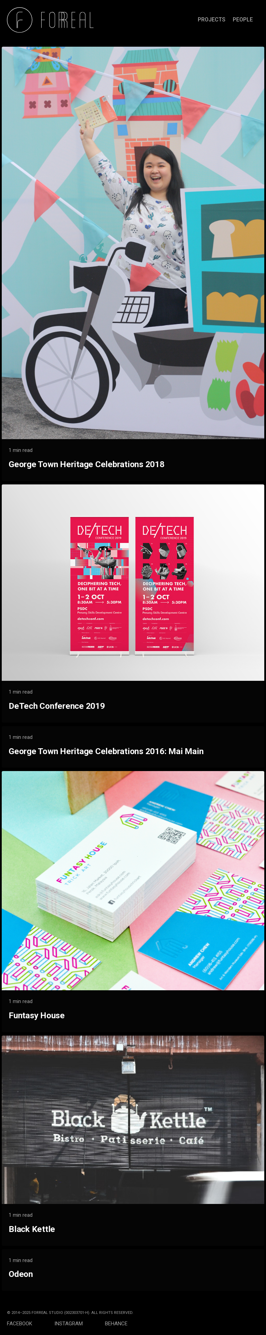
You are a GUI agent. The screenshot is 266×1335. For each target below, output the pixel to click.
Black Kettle (32, 1229)
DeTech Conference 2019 (57, 706)
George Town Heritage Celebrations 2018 (87, 464)
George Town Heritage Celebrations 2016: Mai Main (106, 751)
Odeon (21, 1274)
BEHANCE (116, 1323)
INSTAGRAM (79, 1323)
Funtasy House (37, 1015)
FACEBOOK (30, 1323)
